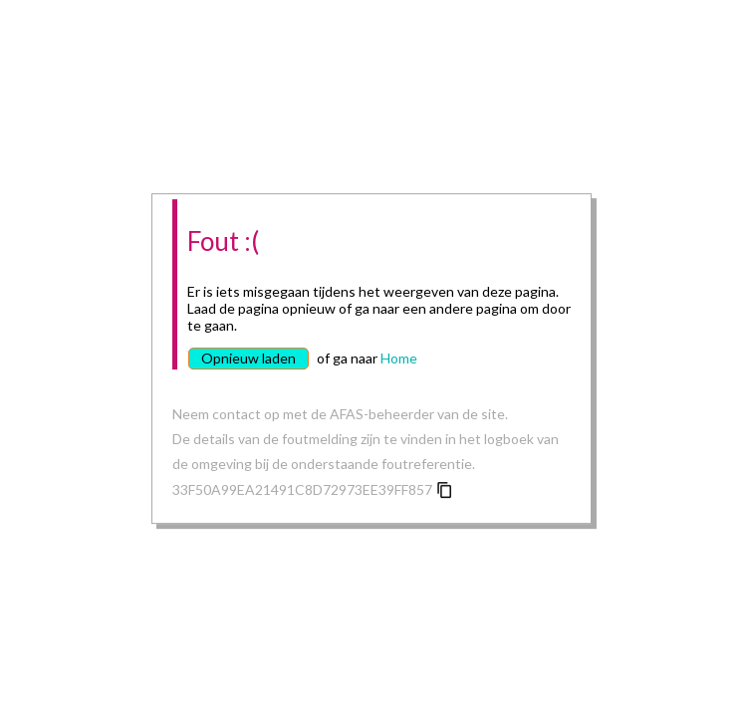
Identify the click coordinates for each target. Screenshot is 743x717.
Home (398, 358)
